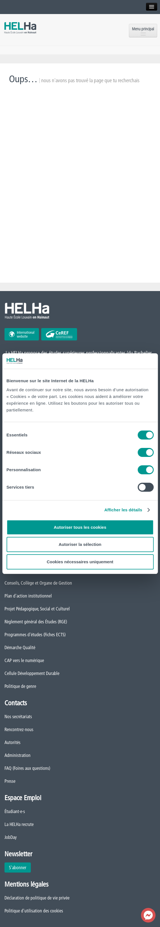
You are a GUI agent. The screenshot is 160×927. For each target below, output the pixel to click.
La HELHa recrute (19, 824)
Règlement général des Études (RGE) (35, 621)
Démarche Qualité (19, 647)
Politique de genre (20, 686)
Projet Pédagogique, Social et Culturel (37, 609)
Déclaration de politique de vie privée (36, 898)
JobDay (10, 837)
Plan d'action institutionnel (28, 596)
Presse (9, 781)
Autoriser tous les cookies (80, 527)
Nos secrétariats (18, 716)
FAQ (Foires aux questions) (27, 768)
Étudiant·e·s (14, 811)
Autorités (12, 742)
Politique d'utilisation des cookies (33, 911)
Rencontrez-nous (18, 729)
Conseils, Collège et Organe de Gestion (38, 583)
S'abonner (17, 867)
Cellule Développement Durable (31, 673)
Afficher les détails (123, 509)
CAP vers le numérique (24, 660)
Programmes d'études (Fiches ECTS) (35, 634)
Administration (17, 755)
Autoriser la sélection (80, 544)
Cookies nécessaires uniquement (80, 561)
